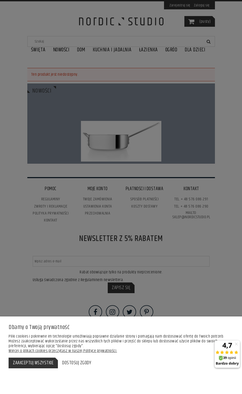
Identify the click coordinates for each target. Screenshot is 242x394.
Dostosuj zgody (76, 363)
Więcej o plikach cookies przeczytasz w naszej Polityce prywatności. (63, 350)
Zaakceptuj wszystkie (33, 363)
